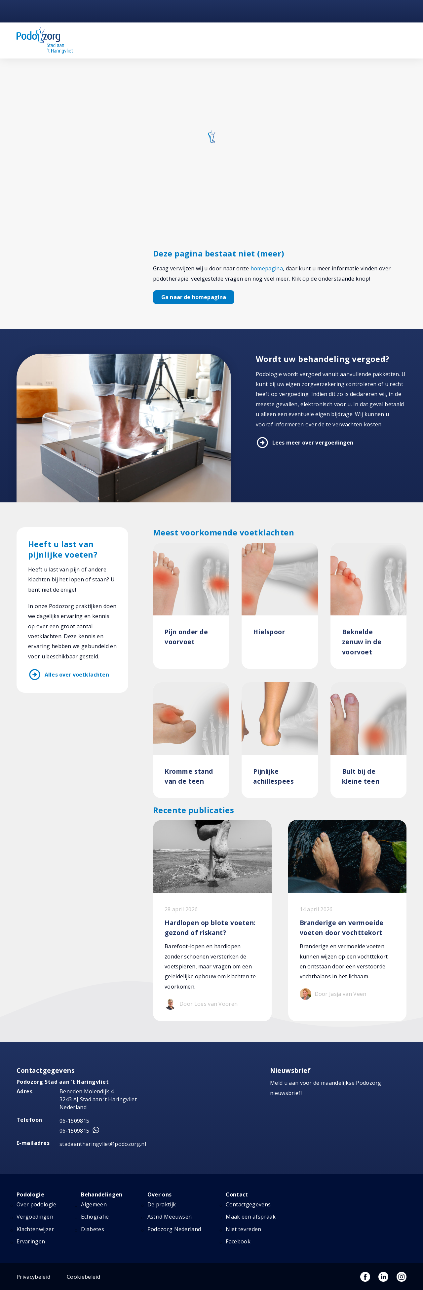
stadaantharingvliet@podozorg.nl (102, 1144)
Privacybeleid (33, 1276)
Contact (237, 1194)
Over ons (159, 1194)
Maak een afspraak (250, 1216)
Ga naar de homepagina (193, 297)
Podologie (30, 1194)
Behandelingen (101, 1194)
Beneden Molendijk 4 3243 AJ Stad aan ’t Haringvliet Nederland (98, 1099)
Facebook (238, 1241)
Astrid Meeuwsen (169, 1216)
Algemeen (94, 1204)
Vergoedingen (35, 1216)
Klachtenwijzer (35, 1229)
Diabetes (92, 1229)
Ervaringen (31, 1241)
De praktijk (161, 1204)
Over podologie (36, 1204)
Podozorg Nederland (174, 1229)
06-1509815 (74, 1120)
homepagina (266, 268)
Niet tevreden (243, 1229)
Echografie (95, 1216)
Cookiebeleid (83, 1276)
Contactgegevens (248, 1204)
